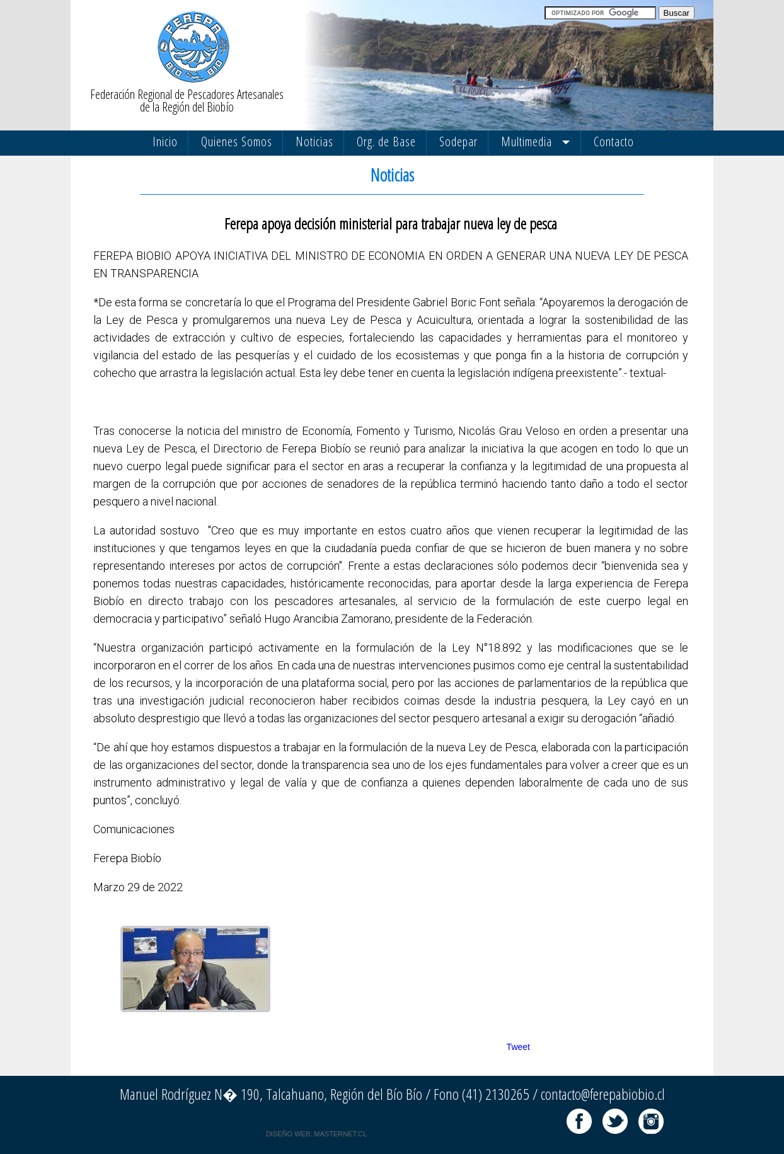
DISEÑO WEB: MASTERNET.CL (316, 1134)
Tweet (518, 1047)
